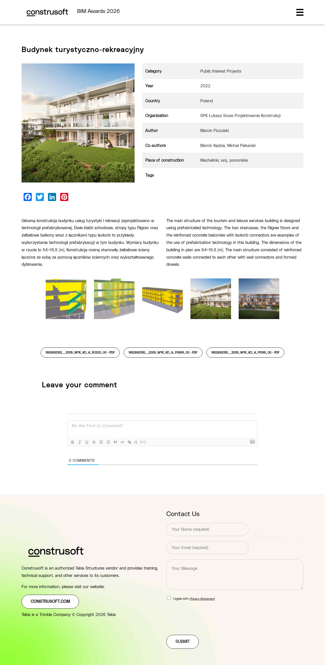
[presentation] (204, 626)
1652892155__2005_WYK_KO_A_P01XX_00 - (245, 352)
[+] (143, 442)
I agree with (194, 598)
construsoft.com (50, 602)
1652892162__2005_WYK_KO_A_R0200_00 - (80, 352)
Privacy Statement (202, 598)
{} (136, 442)
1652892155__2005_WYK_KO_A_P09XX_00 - (163, 352)
